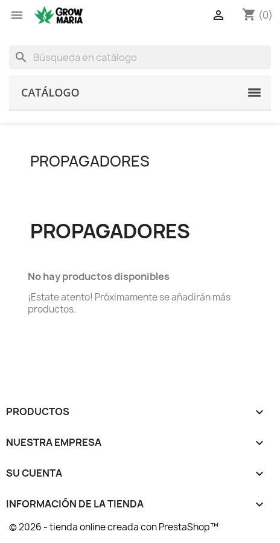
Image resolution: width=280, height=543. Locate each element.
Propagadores (90, 161)
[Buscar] (140, 57)
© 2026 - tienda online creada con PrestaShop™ (113, 527)
